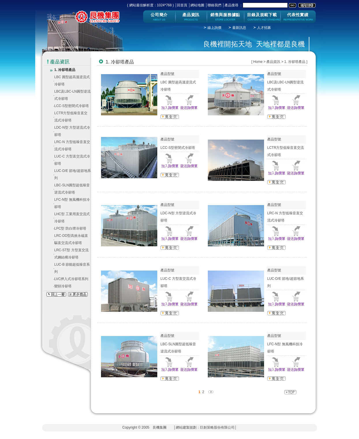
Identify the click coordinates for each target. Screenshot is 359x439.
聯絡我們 (214, 5)
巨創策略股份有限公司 (217, 427)
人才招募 (264, 28)
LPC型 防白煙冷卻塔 (70, 228)
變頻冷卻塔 (63, 286)
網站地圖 (197, 5)
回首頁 (182, 5)
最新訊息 (239, 28)
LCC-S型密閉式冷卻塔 (71, 106)
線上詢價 (214, 28)
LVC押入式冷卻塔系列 (71, 279)
